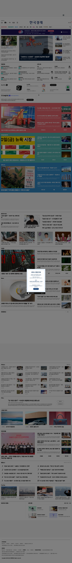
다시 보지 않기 (31, 293)
